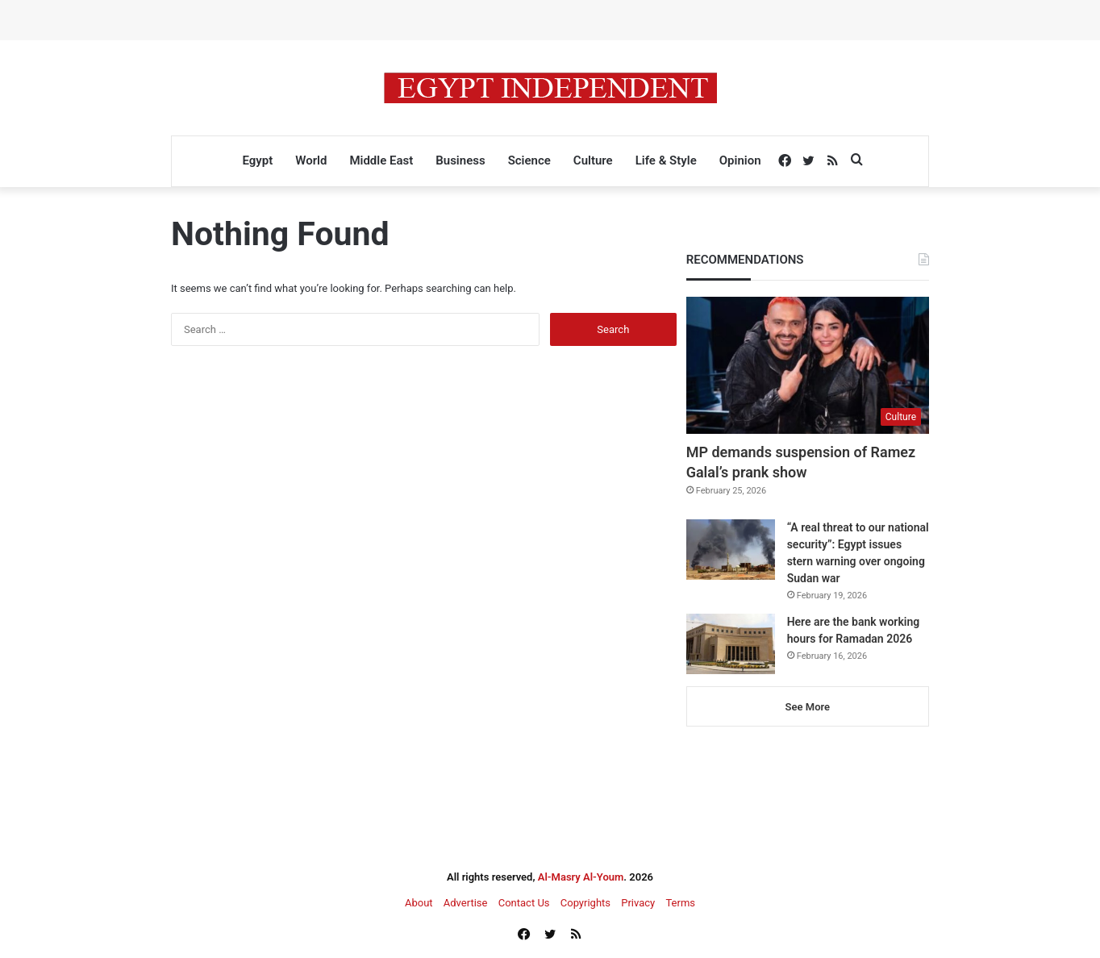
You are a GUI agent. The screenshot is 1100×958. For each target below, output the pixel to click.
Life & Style (666, 160)
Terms (680, 903)
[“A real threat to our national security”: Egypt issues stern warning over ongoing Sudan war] (730, 549)
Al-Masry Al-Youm (581, 877)
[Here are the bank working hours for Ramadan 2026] (730, 644)
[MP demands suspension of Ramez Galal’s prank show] (807, 365)
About (419, 903)
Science (529, 160)
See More (807, 707)
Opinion (740, 160)
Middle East (381, 160)
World (311, 160)
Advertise (466, 903)
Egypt (257, 160)
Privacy (638, 903)
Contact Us (524, 903)
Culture (593, 160)
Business (460, 160)
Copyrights (585, 903)
